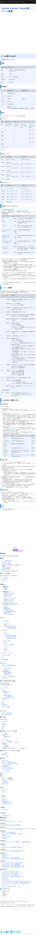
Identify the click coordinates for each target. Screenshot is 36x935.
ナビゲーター (7, 650)
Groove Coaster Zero (7, 713)
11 (14, 593)
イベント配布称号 (10, 645)
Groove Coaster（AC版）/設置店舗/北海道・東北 (13, 850)
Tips (4, 406)
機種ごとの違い (5, 760)
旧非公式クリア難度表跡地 (8, 676)
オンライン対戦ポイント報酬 (10, 742)
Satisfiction (5, 878)
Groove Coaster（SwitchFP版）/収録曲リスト (12, 847)
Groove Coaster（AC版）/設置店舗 (10, 857)
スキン (5, 648)
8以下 (13, 601)
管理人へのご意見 (6, 562)
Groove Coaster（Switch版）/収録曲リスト (12, 871)
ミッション (4, 737)
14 (9, 593)
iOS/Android (6, 692)
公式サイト (4, 778)
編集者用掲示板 (5, 565)
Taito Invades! (5, 252)
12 (12, 593)
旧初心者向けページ (6, 678)
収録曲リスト (5, 724)
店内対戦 (4, 630)
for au (5, 694)
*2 (13, 283)
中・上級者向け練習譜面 (9, 611)
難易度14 (6, 604)
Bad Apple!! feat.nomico (27, 394)
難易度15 (6, 593)
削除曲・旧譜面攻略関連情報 (8, 665)
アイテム (6, 646)
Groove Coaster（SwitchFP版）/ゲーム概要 (12, 834)
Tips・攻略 (4, 704)
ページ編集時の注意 (6, 560)
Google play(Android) (7, 802)
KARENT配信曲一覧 (6, 765)
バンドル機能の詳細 (6, 282)
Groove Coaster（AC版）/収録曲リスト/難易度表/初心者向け (16, 883)
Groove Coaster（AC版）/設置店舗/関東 (11, 825)
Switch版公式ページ (6, 815)
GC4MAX (8, 628)
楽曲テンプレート (6, 569)
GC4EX (12, 628)
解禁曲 (5, 589)
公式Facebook (5, 782)
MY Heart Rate (5, 854)
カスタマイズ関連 (6, 640)
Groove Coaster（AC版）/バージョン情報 (11, 821)
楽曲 (26, 432)
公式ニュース (5, 779)
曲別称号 (7, 698)
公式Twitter (4, 780)
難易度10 (6, 594)
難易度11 (6, 601)
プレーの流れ (5, 579)
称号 (5, 643)
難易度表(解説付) (8, 695)
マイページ (4, 620)
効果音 (5, 649)
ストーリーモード (6, 756)
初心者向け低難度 (8, 610)
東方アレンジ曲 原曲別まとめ (9, 762)
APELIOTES (26, 386)
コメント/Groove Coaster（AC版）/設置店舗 (12, 862)
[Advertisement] (17, 32)
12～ (15, 697)
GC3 (11, 638)
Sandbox (4, 571)
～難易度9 (8, 697)
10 (9, 601)
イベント (4, 632)
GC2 (13, 638)
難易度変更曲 (7, 608)
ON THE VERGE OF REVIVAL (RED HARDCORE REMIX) (16, 881)
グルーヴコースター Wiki (10, 2)
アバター (6, 642)
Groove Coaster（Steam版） (16, 8)
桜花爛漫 (4, 856)
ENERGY (4, 835)
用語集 (3, 568)
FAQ (3, 580)
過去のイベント (7, 634)
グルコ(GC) (6, 621)
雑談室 (3, 566)
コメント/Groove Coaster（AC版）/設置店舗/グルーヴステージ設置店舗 (18, 828)
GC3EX (7, 638)
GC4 (15, 628)
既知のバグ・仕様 (6, 705)
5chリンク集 (5, 783)
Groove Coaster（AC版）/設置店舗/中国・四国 (13, 867)
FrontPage (4, 838)
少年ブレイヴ (5, 884)
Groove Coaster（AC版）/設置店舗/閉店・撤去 (13, 858)
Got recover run (6, 880)
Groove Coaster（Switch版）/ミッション (12, 886)
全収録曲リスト (5, 586)
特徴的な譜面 (7, 613)
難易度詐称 (6, 746)
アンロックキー (5, 623)
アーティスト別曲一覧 (9, 614)
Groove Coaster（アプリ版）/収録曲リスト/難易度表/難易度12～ (17, 842)
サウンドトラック (6, 769)
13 (11, 593)
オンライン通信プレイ (7, 740)
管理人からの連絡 (6, 563)
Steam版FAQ (4, 509)
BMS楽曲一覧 (5, 766)
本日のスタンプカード (7, 653)
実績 (3, 702)
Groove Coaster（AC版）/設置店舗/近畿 (11, 864)
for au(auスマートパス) (7, 804)
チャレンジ (4, 739)
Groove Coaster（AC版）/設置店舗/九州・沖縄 (13, 865)
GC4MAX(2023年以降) (11, 626)
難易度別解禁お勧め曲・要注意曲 (9, 603)
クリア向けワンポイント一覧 (8, 598)
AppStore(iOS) (5, 801)
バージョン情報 (5, 655)
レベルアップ (5, 667)
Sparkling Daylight (6, 836)
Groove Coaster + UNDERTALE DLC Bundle (6, 237)
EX (15, 638)
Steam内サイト (5, 809)
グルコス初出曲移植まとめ (8, 768)
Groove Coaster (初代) (7, 714)
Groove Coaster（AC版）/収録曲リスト (12, 873)
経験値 (5, 669)
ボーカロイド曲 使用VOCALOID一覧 (10, 763)
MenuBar (23, 1)
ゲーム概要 (7, 11)
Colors (3, 845)
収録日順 (6, 588)
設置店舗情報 (5, 659)
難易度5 (6, 596)
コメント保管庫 (5, 771)
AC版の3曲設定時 (11, 430)
